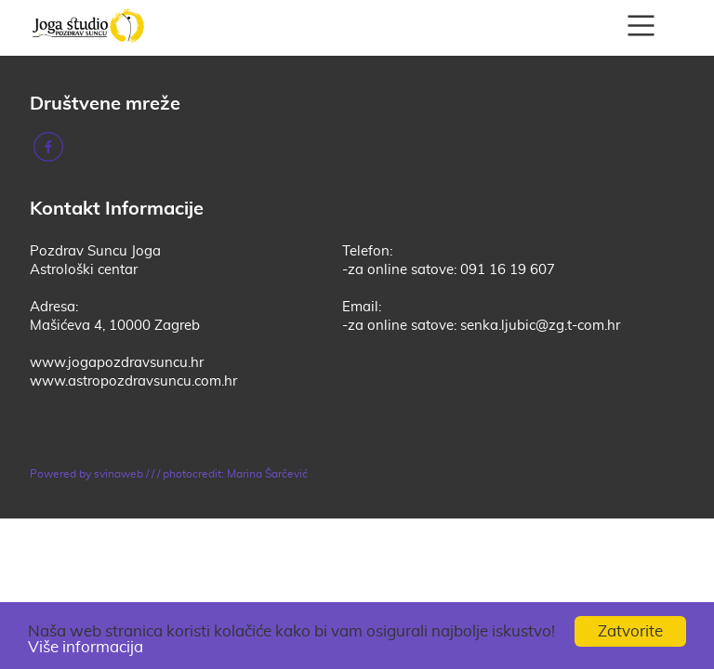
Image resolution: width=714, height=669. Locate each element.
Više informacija (85, 647)
